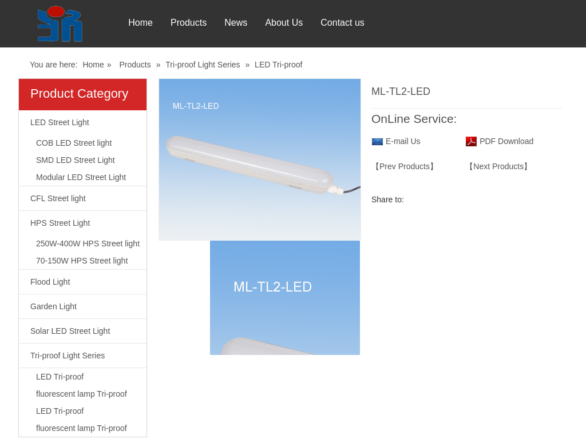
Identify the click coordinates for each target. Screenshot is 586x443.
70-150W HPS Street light (82, 260)
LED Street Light (59, 122)
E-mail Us (403, 141)
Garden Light (53, 306)
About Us (294, 22)
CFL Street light (58, 198)
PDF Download (505, 141)
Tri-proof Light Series (202, 64)
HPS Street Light (60, 223)
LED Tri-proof (278, 64)
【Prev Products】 (404, 166)
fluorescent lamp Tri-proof (81, 393)
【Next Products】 (498, 166)
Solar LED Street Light (70, 331)
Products (189, 22)
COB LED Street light (74, 142)
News (240, 22)
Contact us (357, 22)
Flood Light (50, 281)
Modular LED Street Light (81, 177)
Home (135, 22)
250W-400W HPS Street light (88, 243)
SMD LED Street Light (75, 160)
